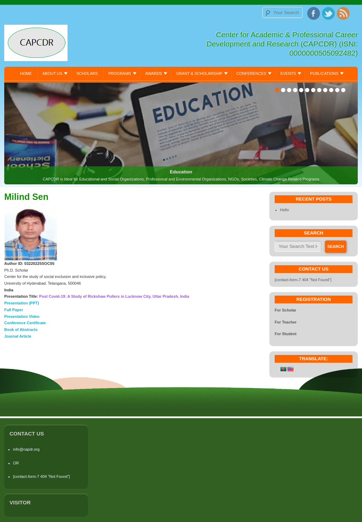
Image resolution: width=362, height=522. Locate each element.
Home (26, 73)
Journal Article (17, 336)
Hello (284, 210)
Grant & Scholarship (199, 73)
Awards (153, 73)
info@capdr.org (26, 449)
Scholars (87, 73)
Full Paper (13, 310)
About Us (52, 73)
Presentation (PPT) (21, 303)
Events (288, 73)
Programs (120, 73)
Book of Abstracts (20, 329)
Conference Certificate (25, 323)
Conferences (251, 73)
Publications (324, 73)
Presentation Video (21, 316)
